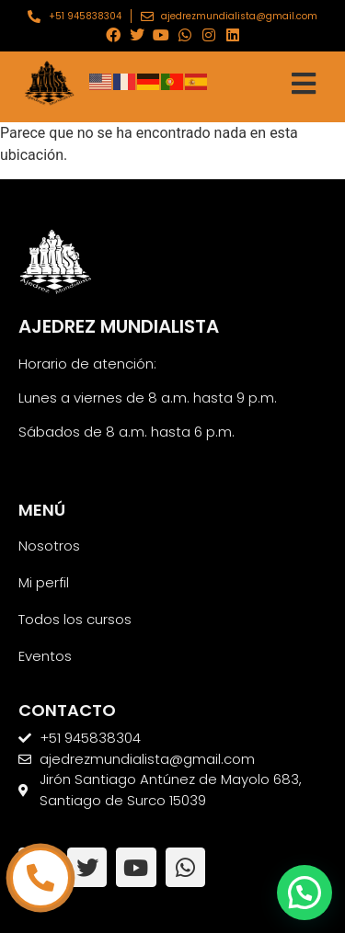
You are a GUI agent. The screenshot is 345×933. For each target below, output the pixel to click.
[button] (304, 892)
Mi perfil (43, 582)
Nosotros (49, 545)
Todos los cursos (75, 619)
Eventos (45, 656)
